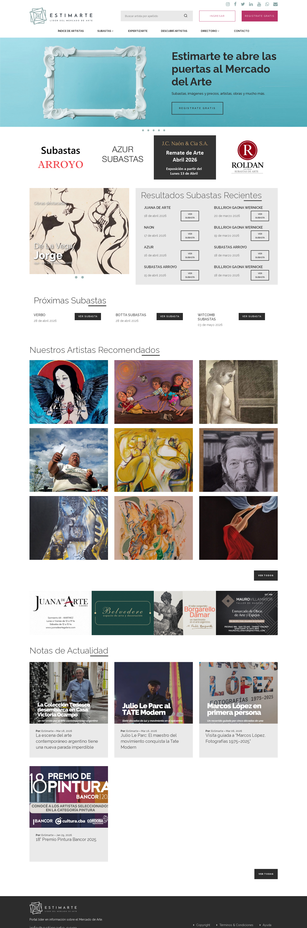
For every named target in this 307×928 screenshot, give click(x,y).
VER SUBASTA (190, 216)
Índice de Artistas (71, 31)
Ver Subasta (87, 316)
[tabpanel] (153, 82)
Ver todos (265, 575)
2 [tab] (148, 130)
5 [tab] (164, 130)
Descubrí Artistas (174, 31)
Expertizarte (137, 31)
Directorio (210, 31)
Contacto (241, 31)
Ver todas (266, 874)
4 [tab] (159, 130)
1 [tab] (143, 130)
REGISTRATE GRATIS (259, 16)
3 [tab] (153, 130)
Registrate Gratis (199, 108)
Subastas (105, 31)
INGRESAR (217, 16)
